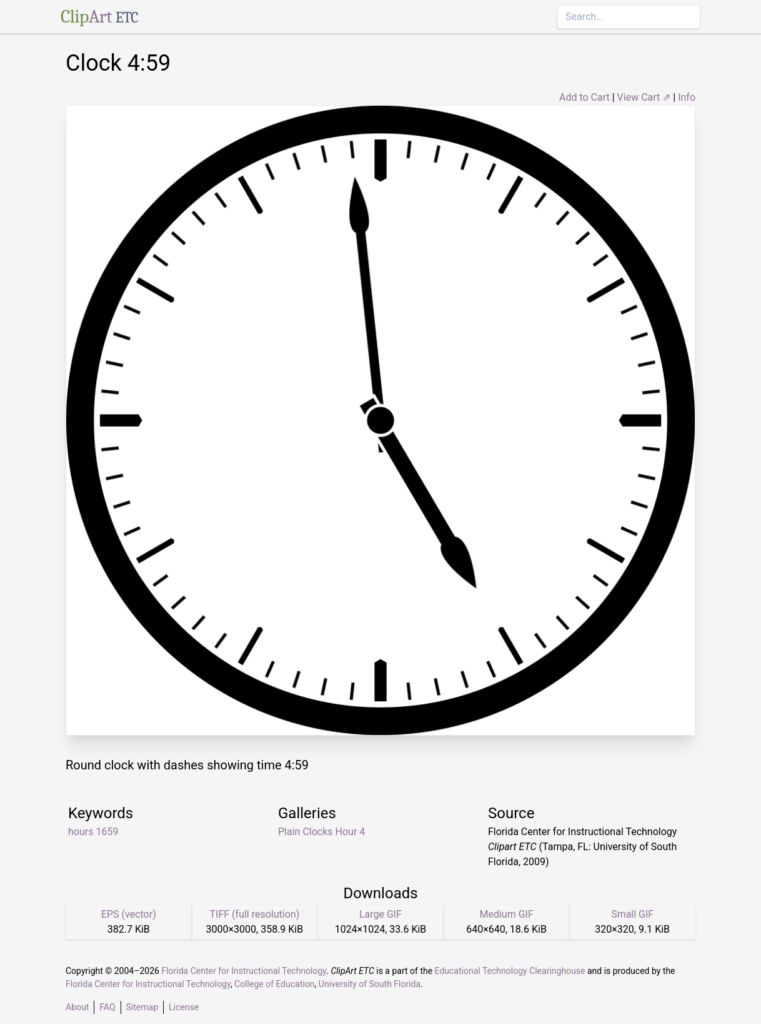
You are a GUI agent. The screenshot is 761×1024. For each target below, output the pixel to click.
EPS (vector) (128, 914)
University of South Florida (369, 984)
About (77, 1007)
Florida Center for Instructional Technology (243, 971)
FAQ (107, 1007)
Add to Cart (584, 97)
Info (686, 97)
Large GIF (380, 914)
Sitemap (142, 1007)
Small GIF (632, 914)
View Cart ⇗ (644, 97)
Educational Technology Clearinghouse (510, 971)
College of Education (274, 984)
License (184, 1007)
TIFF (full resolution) (255, 914)
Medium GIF (506, 914)
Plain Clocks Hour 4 (321, 832)
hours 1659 (93, 832)
